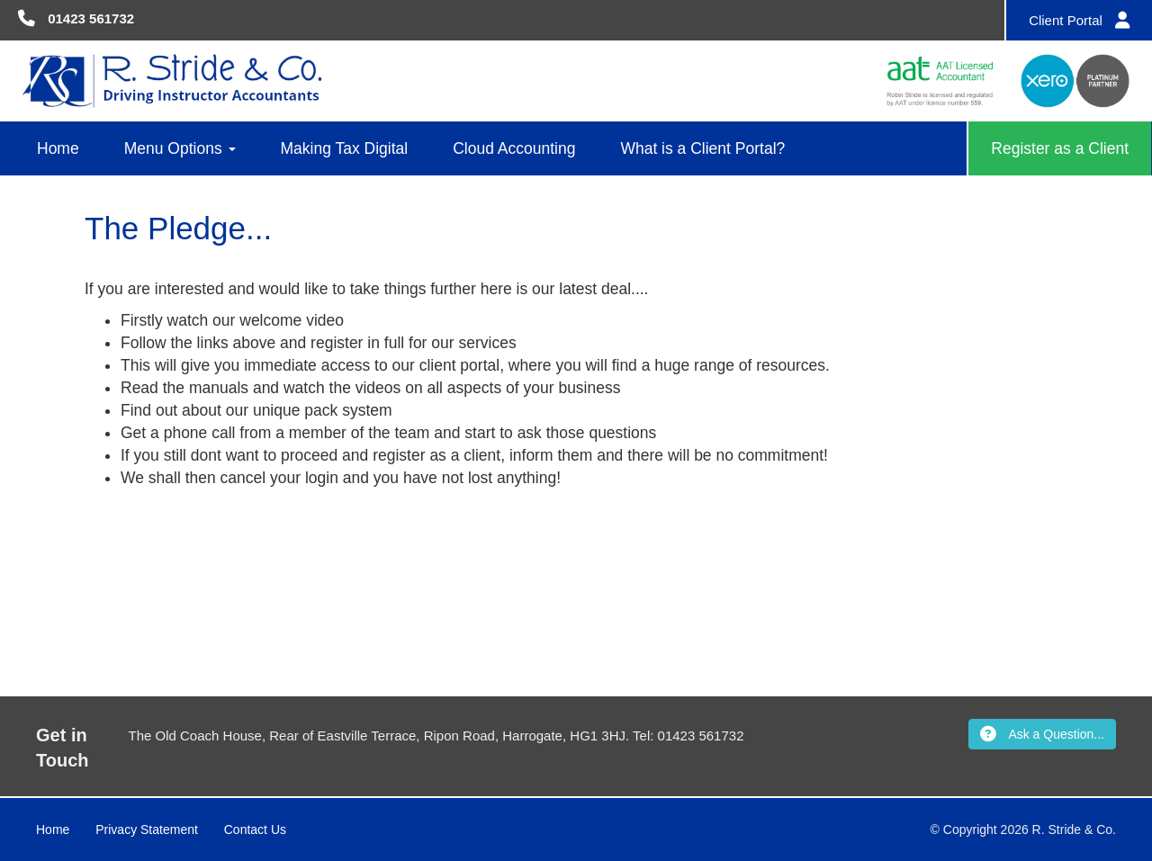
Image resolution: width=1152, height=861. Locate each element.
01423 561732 (91, 18)
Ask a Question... (1042, 734)
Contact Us (255, 829)
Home (58, 148)
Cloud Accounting (514, 148)
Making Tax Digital (345, 148)
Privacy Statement (146, 829)
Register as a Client (1060, 148)
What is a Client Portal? (702, 148)
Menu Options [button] (180, 148)
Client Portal (1079, 20)
